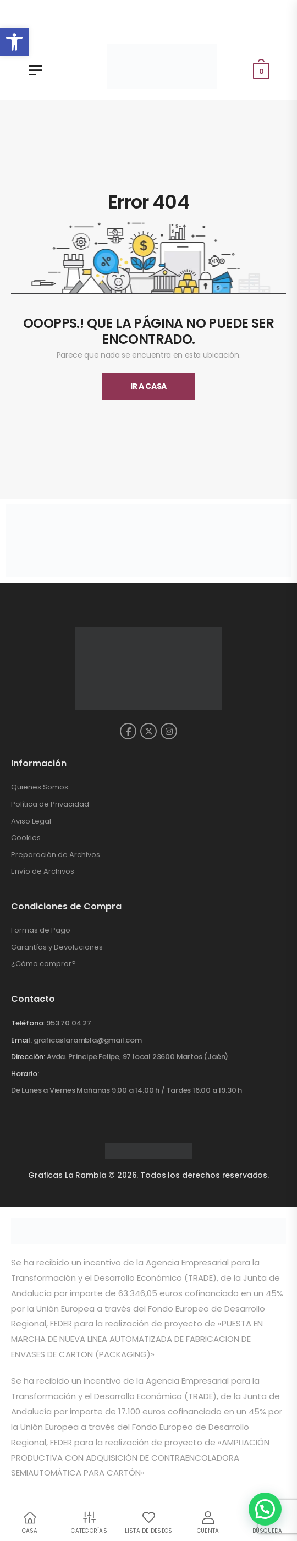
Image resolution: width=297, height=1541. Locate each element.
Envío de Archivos (42, 871)
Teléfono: (28, 1023)
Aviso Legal (31, 821)
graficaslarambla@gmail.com (88, 1040)
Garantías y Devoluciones (57, 947)
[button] (14, 42)
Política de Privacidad (50, 804)
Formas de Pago (40, 930)
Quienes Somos (39, 787)
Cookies (26, 837)
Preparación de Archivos (55, 854)
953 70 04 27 (68, 1023)
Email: (21, 1040)
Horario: (24, 1074)
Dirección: (28, 1056)
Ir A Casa (148, 386)
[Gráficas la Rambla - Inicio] (162, 66)
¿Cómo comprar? (43, 963)
